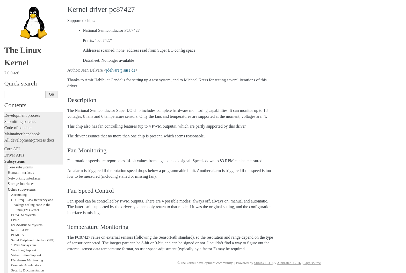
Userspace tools (17, 200)
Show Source (15, 268)
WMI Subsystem (22, 104)
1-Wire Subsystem (23, 38)
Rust (8, 172)
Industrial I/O (20, 23)
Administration (16, 181)
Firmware (12, 215)
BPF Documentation (25, 73)
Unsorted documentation (24, 239)
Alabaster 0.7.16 (289, 263)
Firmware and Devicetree (25, 221)
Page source (312, 263)
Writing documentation (23, 129)
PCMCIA (17, 28)
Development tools (19, 135)
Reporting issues (18, 194)
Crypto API (19, 68)
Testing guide (15, 141)
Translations (14, 247)
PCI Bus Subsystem (24, 83)
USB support (20, 78)
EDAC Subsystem (23, 8)
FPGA (15, 13)
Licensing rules (17, 123)
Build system (15, 187)
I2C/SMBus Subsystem (27, 18)
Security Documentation (27, 63)
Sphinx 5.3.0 (263, 263)
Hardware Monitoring (27, 53)
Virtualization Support (26, 48)
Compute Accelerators (26, 58)
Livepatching (15, 166)
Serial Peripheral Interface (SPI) (32, 33)
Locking (11, 114)
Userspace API (16, 206)
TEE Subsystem (22, 109)
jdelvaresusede (120, 70)
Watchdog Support (23, 43)
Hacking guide (16, 148)
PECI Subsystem (22, 98)
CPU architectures (19, 230)
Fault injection (16, 160)
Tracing (10, 154)
